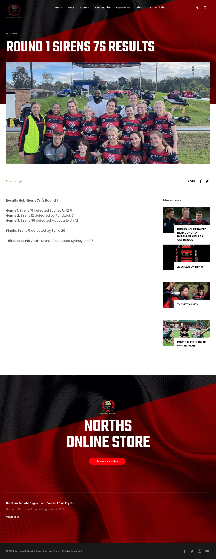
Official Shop (158, 7)
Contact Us (12, 516)
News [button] (71, 7)
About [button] (140, 7)
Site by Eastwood (72, 551)
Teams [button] (57, 7)
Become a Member (107, 461)
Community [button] (103, 7)
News (14, 33)
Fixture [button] (84, 7)
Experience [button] (123, 7)
